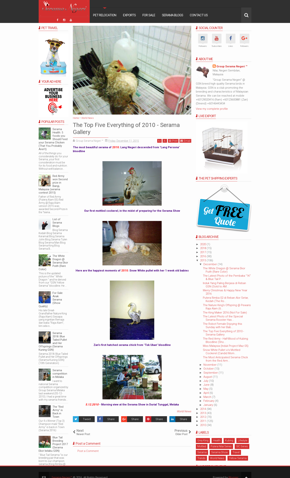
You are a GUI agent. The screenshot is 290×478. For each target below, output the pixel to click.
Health (216, 440)
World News (184, 411)
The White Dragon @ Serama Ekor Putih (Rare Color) (224, 270)
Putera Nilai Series (221, 446)
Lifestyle (242, 440)
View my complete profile (212, 108)
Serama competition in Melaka (60, 374)
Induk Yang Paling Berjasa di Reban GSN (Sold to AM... (224, 284)
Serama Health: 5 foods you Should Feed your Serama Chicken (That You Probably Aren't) (53, 139)
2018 (203, 248)
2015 (203, 260)
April (206, 393)
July (206, 381)
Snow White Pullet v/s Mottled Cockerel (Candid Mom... (221, 351)
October (209, 368)
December (210, 264)
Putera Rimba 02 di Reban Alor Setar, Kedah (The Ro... (225, 299)
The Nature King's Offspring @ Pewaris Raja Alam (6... (227, 306)
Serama (202, 452)
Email (185, 140)
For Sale (148, 15)
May (206, 388)
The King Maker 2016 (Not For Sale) (225, 312)
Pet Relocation (104, 15)
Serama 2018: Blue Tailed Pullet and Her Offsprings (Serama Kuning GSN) (53, 341)
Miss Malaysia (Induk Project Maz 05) (225, 346)
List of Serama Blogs (57, 223)
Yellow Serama (238, 458)
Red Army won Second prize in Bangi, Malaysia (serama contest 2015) (53, 184)
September (211, 372)
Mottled (201, 446)
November (210, 364)
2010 (203, 425)
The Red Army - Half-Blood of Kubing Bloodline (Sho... (225, 340)
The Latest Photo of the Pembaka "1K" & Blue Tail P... (227, 277)
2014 (203, 409)
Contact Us (199, 15)
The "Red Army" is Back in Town (58, 411)
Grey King (202, 440)
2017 (203, 252)
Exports (129, 15)
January (208, 405)
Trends (201, 458)
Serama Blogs (172, 15)
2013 (203, 413)
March (207, 397)
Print (173, 140)
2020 (203, 244)
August (208, 376)
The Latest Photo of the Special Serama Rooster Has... (223, 318)
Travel (236, 452)
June (206, 384)
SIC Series (242, 446)
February (209, 400)
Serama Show (219, 452)
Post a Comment (88, 451)
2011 (203, 421)
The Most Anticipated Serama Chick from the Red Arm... (225, 359)
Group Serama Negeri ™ (231, 66)
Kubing (229, 440)
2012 (203, 417)
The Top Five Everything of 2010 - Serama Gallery (223, 333)
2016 (203, 256)
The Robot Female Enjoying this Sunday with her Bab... (222, 325)
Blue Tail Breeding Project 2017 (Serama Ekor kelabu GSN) (53, 444)
